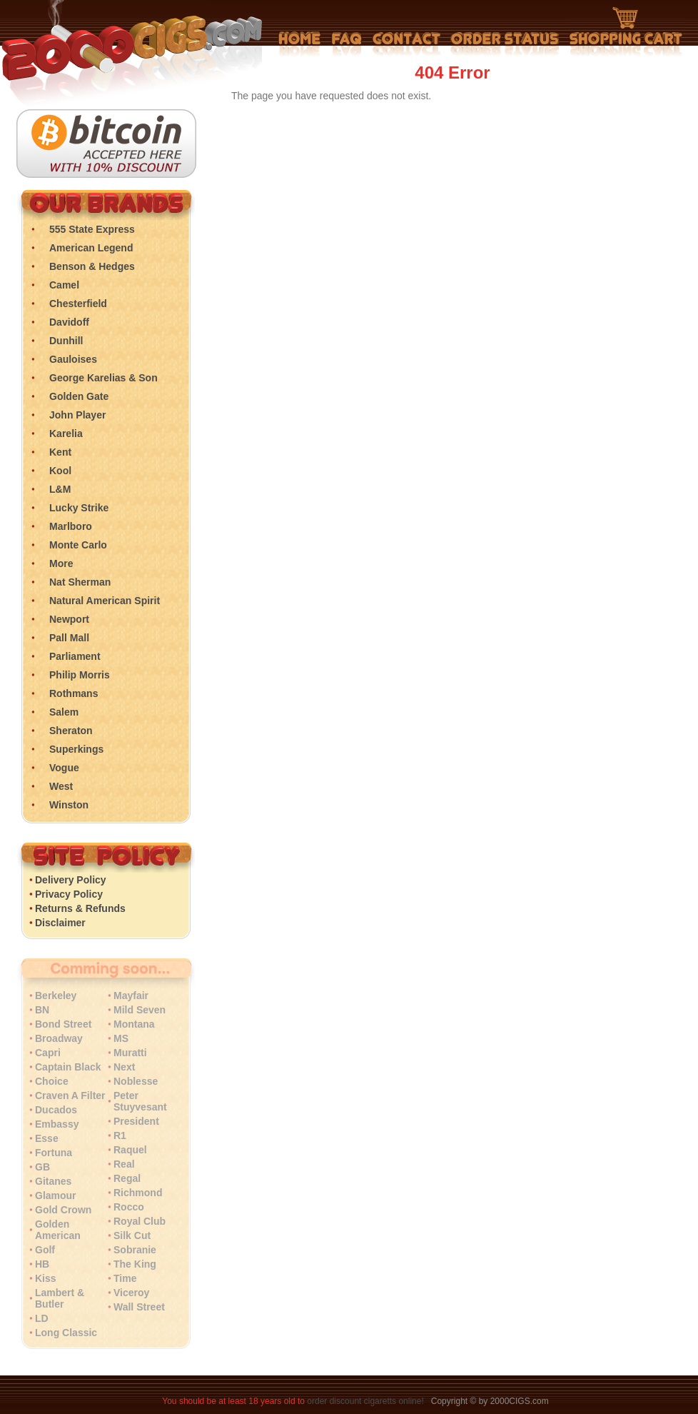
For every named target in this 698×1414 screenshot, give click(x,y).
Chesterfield (78, 303)
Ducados (56, 1109)
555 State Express (92, 229)
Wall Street (139, 1307)
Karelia (66, 433)
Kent (60, 452)
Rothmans (73, 693)
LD (42, 1318)
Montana (134, 1024)
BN (42, 1010)
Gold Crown (63, 1209)
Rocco (128, 1207)
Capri (48, 1052)
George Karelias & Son (103, 377)
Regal (127, 1178)
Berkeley (55, 995)
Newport (69, 619)
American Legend (91, 248)
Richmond (137, 1192)
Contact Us (406, 44)
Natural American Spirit (104, 600)
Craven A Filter (70, 1095)
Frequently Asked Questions (346, 44)
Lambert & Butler (59, 1298)
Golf (45, 1249)
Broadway (59, 1038)
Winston (68, 805)
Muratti (130, 1052)
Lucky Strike (78, 507)
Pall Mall (69, 637)
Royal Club (139, 1221)
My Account (505, 44)
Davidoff (69, 322)
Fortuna (53, 1152)
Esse (47, 1138)
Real (124, 1164)
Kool (60, 470)
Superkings (76, 749)
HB (42, 1264)
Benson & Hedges (92, 266)
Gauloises (73, 359)
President (136, 1121)
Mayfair (130, 995)
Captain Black (68, 1067)
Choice (52, 1081)
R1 (119, 1135)
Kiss (45, 1278)
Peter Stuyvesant (140, 1101)
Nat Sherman (80, 582)
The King (134, 1264)
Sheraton (71, 730)
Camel (64, 285)
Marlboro (70, 526)
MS (120, 1038)
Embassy (57, 1124)
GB (42, 1167)
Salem (64, 712)
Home (300, 44)
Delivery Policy (70, 880)
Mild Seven (139, 1010)
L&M (60, 489)
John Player (77, 415)
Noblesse (135, 1081)
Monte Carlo (78, 545)
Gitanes (53, 1181)
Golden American (58, 1229)
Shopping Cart (626, 32)
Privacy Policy (69, 894)
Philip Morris (79, 675)
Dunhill (66, 340)
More (61, 563)
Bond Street (63, 1024)
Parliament (75, 656)
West (61, 786)
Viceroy (131, 1292)
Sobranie (134, 1249)
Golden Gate (78, 396)
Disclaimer (60, 922)
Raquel (130, 1149)
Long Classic (66, 1332)
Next (124, 1067)
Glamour (55, 1195)
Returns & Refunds (80, 908)
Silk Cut (132, 1235)
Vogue (64, 767)
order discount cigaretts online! (366, 1401)
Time (124, 1278)
